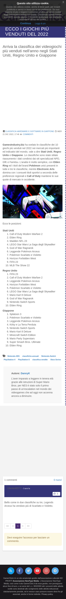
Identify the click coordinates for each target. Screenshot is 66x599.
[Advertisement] (33, 96)
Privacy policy (47, 594)
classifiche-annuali (30, 356)
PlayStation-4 (10, 360)
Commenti (28, 134)
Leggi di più (40, 23)
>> (28, 526)
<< (7, 526)
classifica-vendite (40, 360)
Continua (25, 23)
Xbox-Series (55, 360)
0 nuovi (58, 480)
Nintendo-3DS (14, 356)
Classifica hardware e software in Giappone (29, 131)
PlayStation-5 (24, 360)
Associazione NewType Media (26, 581)
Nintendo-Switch (48, 356)
